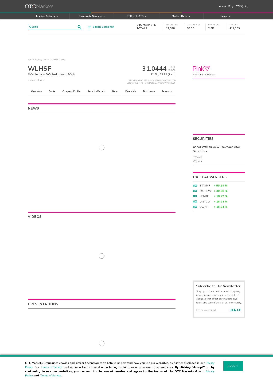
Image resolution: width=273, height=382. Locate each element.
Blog (231, 6)
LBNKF (204, 196)
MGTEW (205, 191)
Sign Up (235, 310)
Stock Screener (101, 27)
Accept (233, 366)
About (222, 6)
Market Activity (35, 59)
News (115, 91)
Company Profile (71, 91)
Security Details (96, 91)
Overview (36, 91)
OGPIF (204, 207)
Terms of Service (52, 367)
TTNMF (205, 186)
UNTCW (205, 202)
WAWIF (197, 157)
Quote (52, 91)
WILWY (197, 161)
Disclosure (149, 91)
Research (167, 91)
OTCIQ (239, 6)
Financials (130, 91)
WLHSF (54, 59)
